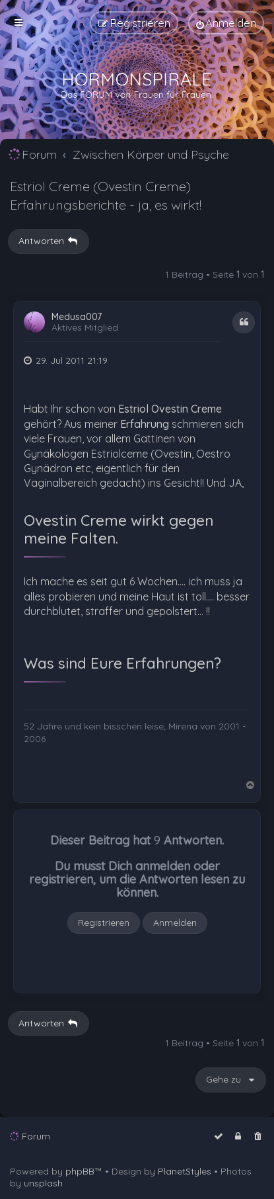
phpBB (79, 1171)
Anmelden (175, 923)
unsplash (43, 1183)
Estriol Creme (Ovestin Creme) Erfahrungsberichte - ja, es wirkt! (105, 195)
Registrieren (103, 923)
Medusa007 (76, 317)
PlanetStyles (184, 1171)
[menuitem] (226, 22)
